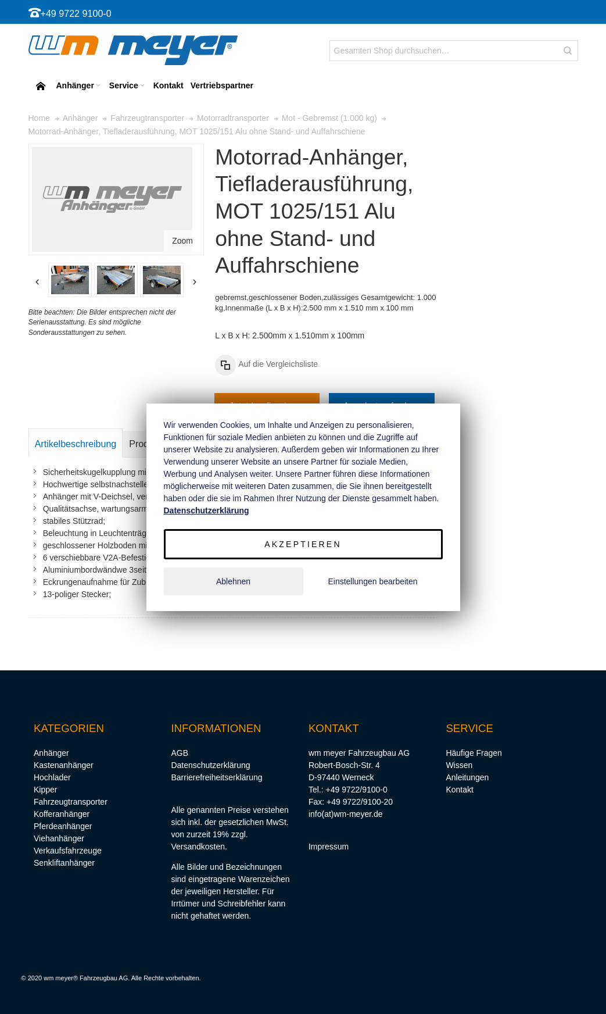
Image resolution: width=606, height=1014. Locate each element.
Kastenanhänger (64, 765)
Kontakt (459, 789)
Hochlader (52, 777)
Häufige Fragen (474, 753)
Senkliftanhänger (64, 862)
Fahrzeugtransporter (70, 801)
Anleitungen (467, 777)
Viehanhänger (59, 838)
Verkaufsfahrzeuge (68, 850)
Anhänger (51, 753)
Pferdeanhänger (63, 826)
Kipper (45, 789)
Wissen (459, 765)
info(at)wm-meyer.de (346, 814)
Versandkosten (198, 846)
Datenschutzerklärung (210, 765)
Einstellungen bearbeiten (372, 581)
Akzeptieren (302, 544)
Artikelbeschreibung (76, 444)
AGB (179, 753)
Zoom (182, 240)
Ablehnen (233, 581)
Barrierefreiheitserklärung (216, 777)
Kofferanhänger (61, 814)
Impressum (329, 846)
